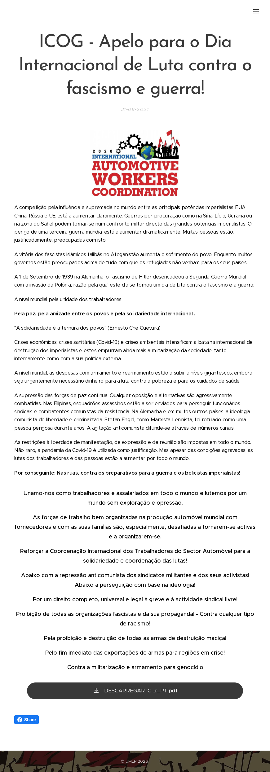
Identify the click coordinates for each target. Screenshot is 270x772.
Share (26, 719)
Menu (256, 11)
